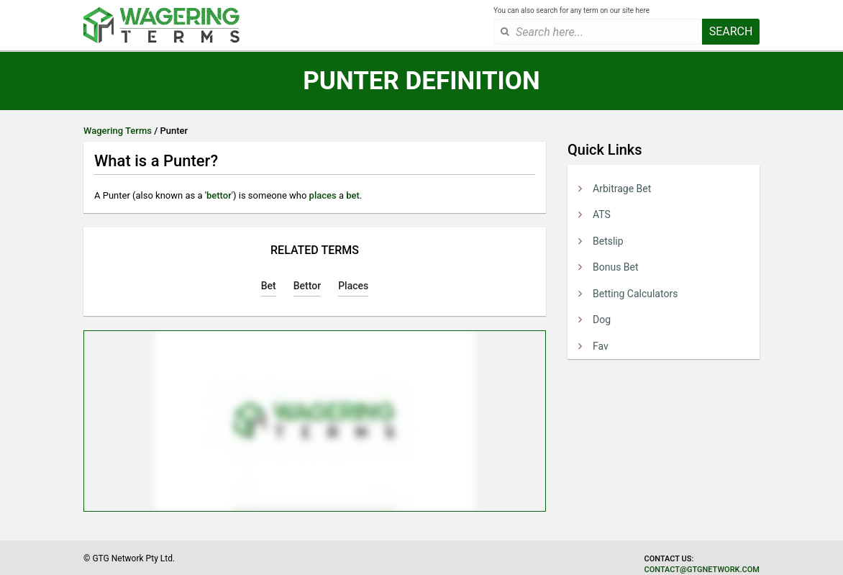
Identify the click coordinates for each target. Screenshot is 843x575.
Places (353, 285)
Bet (268, 285)
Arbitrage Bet (622, 188)
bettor (219, 195)
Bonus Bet (616, 267)
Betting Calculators (635, 293)
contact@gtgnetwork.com (702, 569)
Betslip (608, 241)
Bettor (307, 285)
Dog (602, 319)
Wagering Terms (117, 130)
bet (353, 195)
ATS (602, 214)
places (323, 195)
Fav (601, 346)
